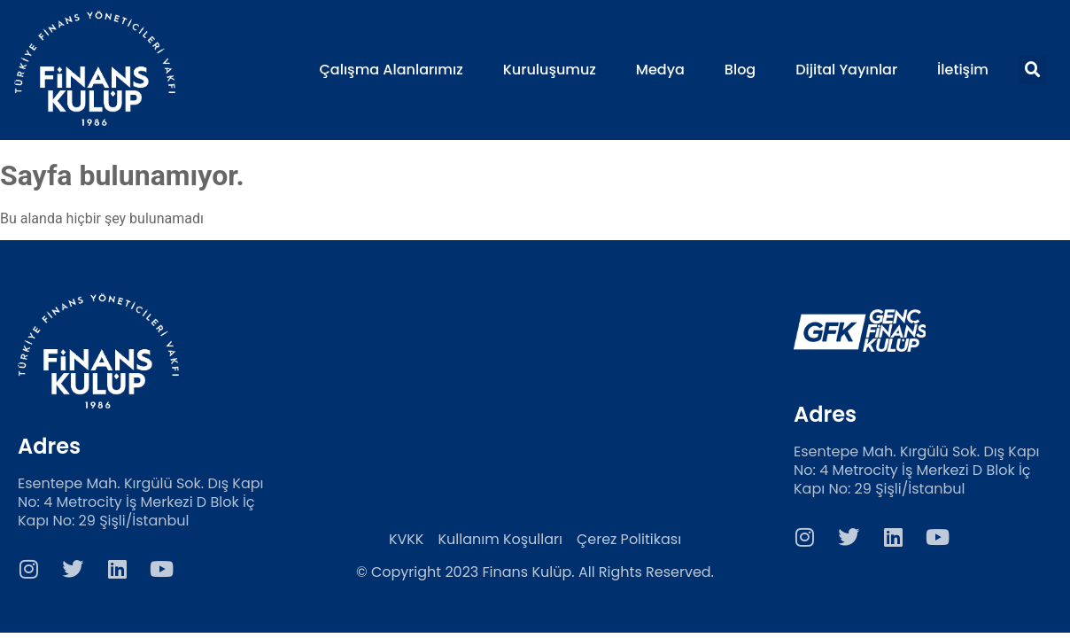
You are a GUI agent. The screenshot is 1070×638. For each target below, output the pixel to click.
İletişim (963, 70)
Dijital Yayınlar (846, 70)
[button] (1033, 70)
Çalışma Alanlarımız (390, 70)
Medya (660, 70)
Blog (740, 70)
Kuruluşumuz (549, 70)
